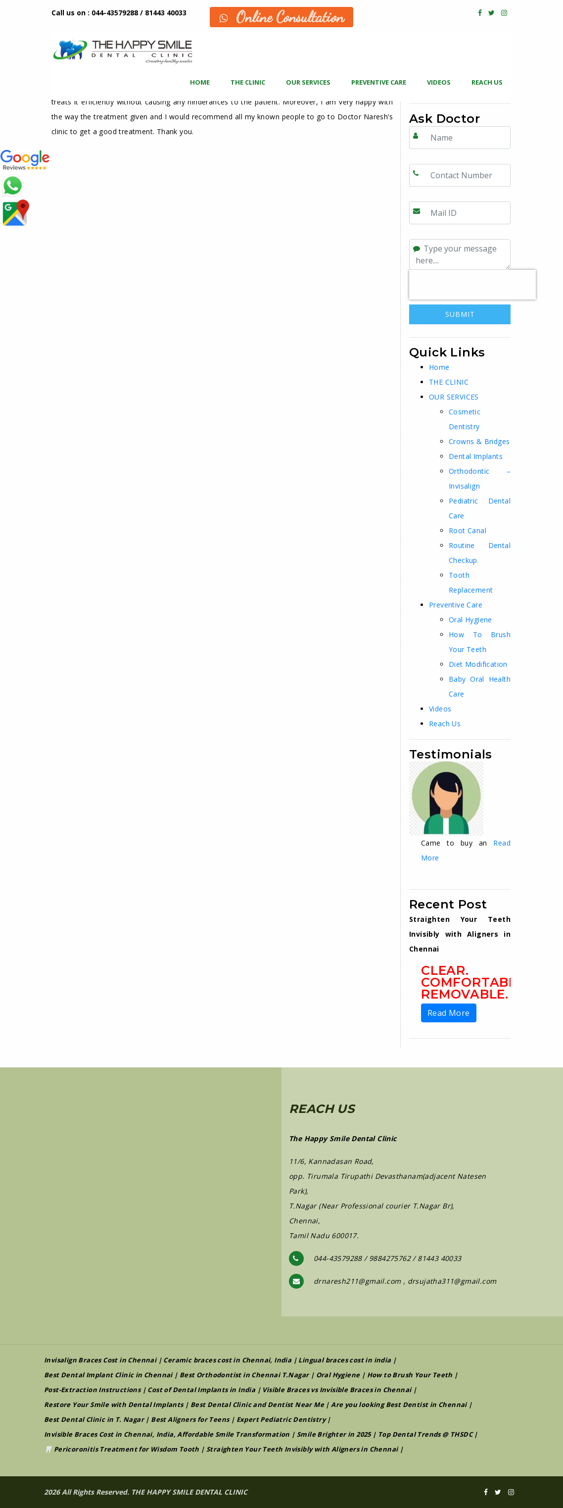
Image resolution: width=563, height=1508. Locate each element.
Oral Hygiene (470, 619)
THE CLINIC (248, 82)
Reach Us (487, 82)
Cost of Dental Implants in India (201, 1389)
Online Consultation (281, 17)
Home (200, 82)
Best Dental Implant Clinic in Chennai (108, 1374)
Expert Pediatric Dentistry (281, 1419)
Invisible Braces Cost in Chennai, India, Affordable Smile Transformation (167, 1434)
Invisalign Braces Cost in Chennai (100, 1360)
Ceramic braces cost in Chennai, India (227, 1360)
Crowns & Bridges (479, 441)
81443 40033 (166, 12)
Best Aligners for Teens (190, 1419)
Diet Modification (478, 664)
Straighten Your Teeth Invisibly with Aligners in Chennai (302, 1449)
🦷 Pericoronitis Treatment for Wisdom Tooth (121, 1449)
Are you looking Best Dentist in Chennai (399, 1404)
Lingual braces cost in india (344, 1360)
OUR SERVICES (308, 82)
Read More (448, 1012)
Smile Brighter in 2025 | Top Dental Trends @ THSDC (384, 1434)
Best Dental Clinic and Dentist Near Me (257, 1404)
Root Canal (467, 530)
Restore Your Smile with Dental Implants (114, 1404)
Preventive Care (378, 82)
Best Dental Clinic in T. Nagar (94, 1419)
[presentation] (472, 285)
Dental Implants (476, 456)
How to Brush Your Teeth (410, 1374)
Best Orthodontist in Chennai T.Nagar (244, 1374)
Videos (439, 82)
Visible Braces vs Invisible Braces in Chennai (336, 1389)
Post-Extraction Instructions (92, 1389)
